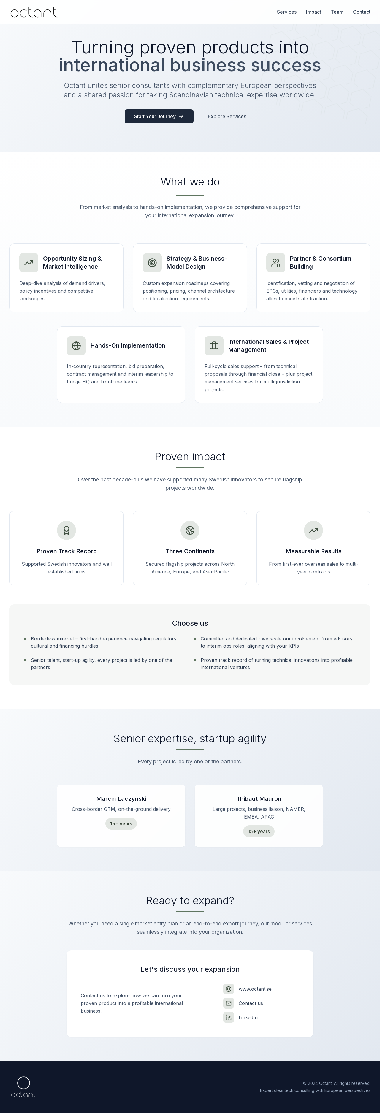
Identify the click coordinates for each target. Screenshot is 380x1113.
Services (287, 12)
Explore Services (227, 116)
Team (337, 12)
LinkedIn (248, 1017)
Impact (313, 12)
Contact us (251, 1003)
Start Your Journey (159, 116)
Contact (361, 12)
